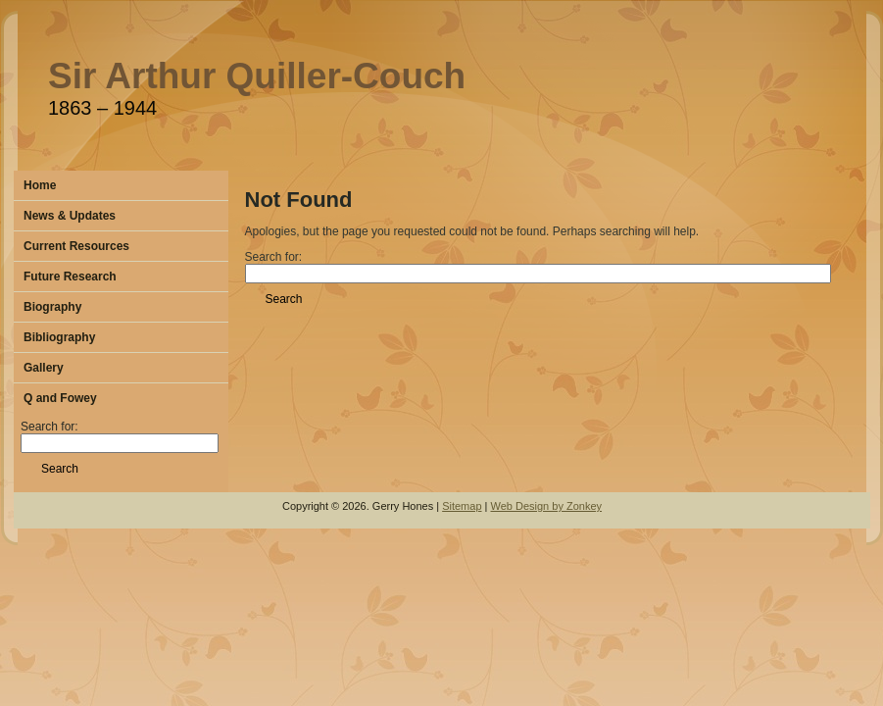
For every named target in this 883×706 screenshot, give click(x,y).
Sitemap (461, 506)
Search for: (120, 434)
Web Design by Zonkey (547, 506)
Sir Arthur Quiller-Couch (257, 76)
